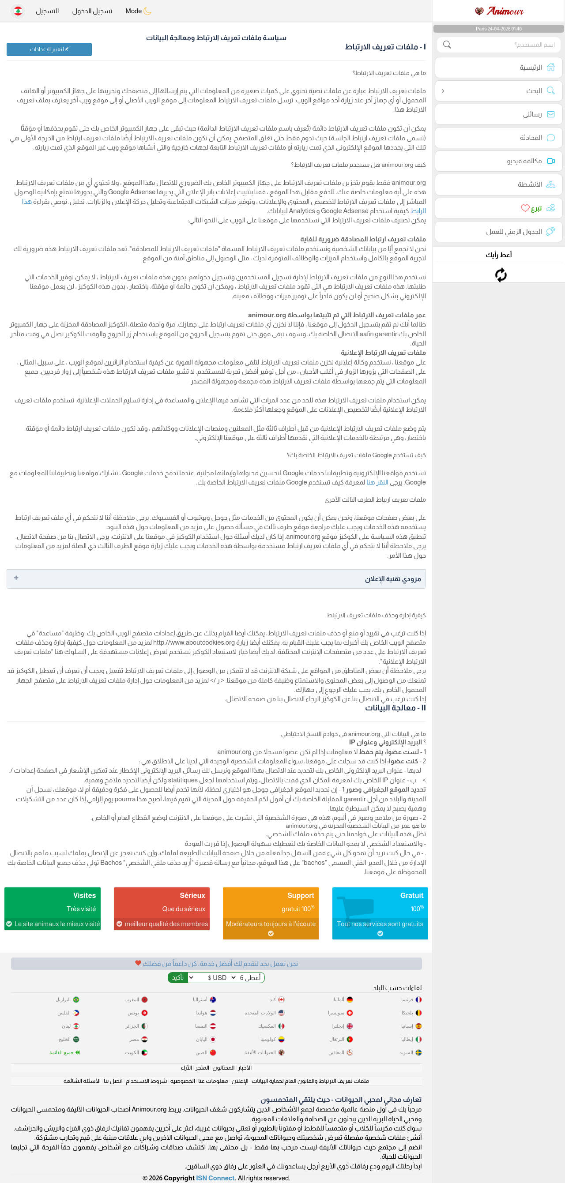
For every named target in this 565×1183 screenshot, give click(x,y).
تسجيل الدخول (92, 11)
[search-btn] (447, 45)
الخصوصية (182, 1081)
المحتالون (223, 1067)
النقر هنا (376, 482)
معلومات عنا (213, 1081)
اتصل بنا (113, 1081)
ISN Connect (215, 1178)
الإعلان (239, 1081)
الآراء (186, 1067)
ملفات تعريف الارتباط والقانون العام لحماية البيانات (310, 1081)
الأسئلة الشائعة (82, 1081)
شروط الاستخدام (146, 1081)
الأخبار (245, 1067)
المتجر (202, 1067)
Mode (139, 11)
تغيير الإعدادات (49, 49)
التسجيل (47, 11)
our (499, 11)
